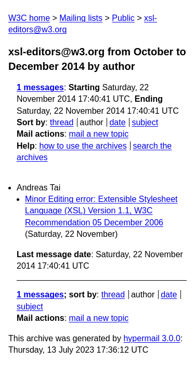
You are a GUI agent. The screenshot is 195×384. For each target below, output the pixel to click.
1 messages (40, 87)
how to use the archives (83, 145)
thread (61, 122)
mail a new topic (98, 133)
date (117, 122)
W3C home (29, 18)
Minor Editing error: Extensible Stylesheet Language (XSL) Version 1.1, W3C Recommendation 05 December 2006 (101, 211)
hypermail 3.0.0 (151, 338)
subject (145, 122)
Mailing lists (80, 18)
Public (123, 18)
